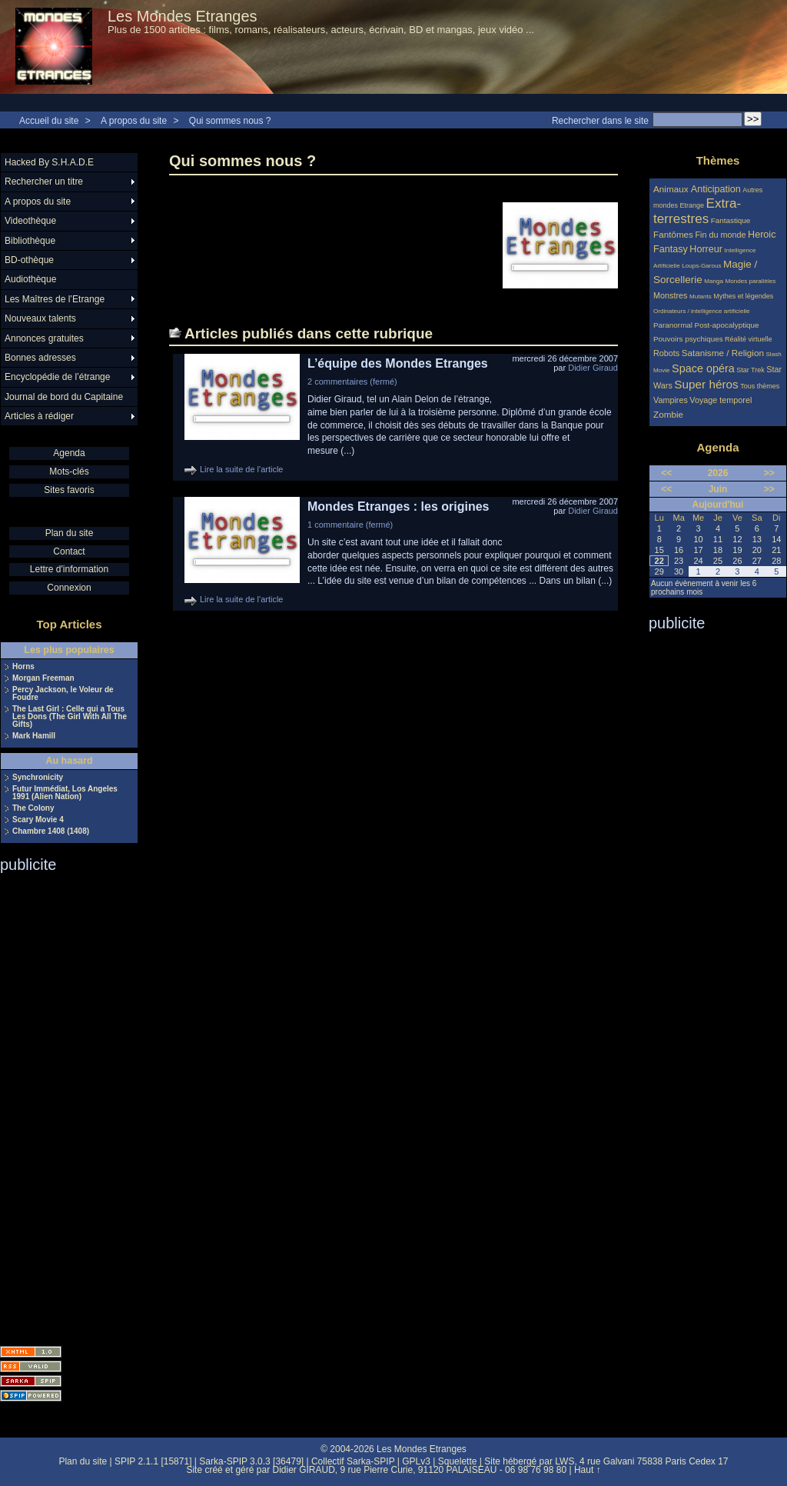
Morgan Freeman (43, 678)
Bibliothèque (30, 240)
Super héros (706, 384)
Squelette (457, 1461)
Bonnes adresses (40, 357)
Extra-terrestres (697, 211)
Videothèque (30, 220)
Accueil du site (48, 120)
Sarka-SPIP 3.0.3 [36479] (251, 1461)
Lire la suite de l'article (242, 469)
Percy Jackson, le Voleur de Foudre (63, 693)
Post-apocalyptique (727, 325)
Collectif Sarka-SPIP (353, 1461)
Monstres (670, 295)
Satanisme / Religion (723, 353)
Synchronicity (37, 777)
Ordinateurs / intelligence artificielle (701, 311)
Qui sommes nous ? (230, 120)
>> (769, 473)
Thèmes (718, 160)
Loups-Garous (701, 265)
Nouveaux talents (40, 318)
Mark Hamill (33, 736)
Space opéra (703, 368)
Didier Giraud (593, 367)
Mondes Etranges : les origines (398, 506)
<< (666, 473)
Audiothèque (30, 279)
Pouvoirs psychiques (688, 339)
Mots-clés (68, 471)
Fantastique (731, 220)
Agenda (69, 453)
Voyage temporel (720, 400)
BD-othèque (29, 260)
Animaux (672, 189)
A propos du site (134, 120)
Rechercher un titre (44, 181)
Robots (666, 353)
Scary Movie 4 (38, 820)
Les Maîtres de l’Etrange (55, 299)
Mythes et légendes (743, 296)
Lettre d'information (69, 569)
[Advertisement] (61, 1104)
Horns (23, 667)
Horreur (705, 249)
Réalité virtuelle (748, 339)
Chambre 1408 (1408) (50, 831)
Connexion (69, 587)
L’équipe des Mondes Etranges (397, 363)
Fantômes (673, 234)
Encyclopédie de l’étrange (57, 377)
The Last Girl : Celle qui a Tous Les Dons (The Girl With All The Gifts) (69, 716)
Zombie (668, 414)
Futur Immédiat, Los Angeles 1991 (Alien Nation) (65, 793)
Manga (713, 281)
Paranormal (672, 325)
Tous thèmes (759, 386)
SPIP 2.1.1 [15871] (153, 1461)
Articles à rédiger (39, 416)
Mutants (700, 296)
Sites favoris (69, 490)
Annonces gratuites (44, 338)
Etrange (692, 205)
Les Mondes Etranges (182, 16)
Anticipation (716, 189)
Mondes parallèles (751, 281)
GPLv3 (416, 1461)
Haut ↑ (587, 1469)
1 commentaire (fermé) (350, 524)
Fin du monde (720, 234)
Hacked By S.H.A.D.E (49, 162)
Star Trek (750, 370)
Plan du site (69, 533)
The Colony (33, 808)
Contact (69, 551)
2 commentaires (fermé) (352, 381)
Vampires (670, 400)
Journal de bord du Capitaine (64, 396)
